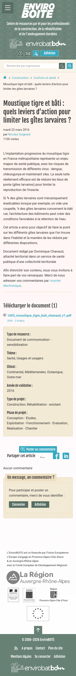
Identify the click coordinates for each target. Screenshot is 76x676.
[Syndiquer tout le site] (16, 648)
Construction (20, 78)
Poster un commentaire (38, 449)
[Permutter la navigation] (7, 7)
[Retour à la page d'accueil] (4, 77)
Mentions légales (21, 657)
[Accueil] (38, 10)
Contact (40, 648)
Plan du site (55, 648)
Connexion (18, 504)
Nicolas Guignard (19, 134)
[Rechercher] (62, 66)
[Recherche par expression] (31, 66)
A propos (27, 648)
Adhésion (49, 53)
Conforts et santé (44, 78)
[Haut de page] (38, 630)
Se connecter (43, 657)
